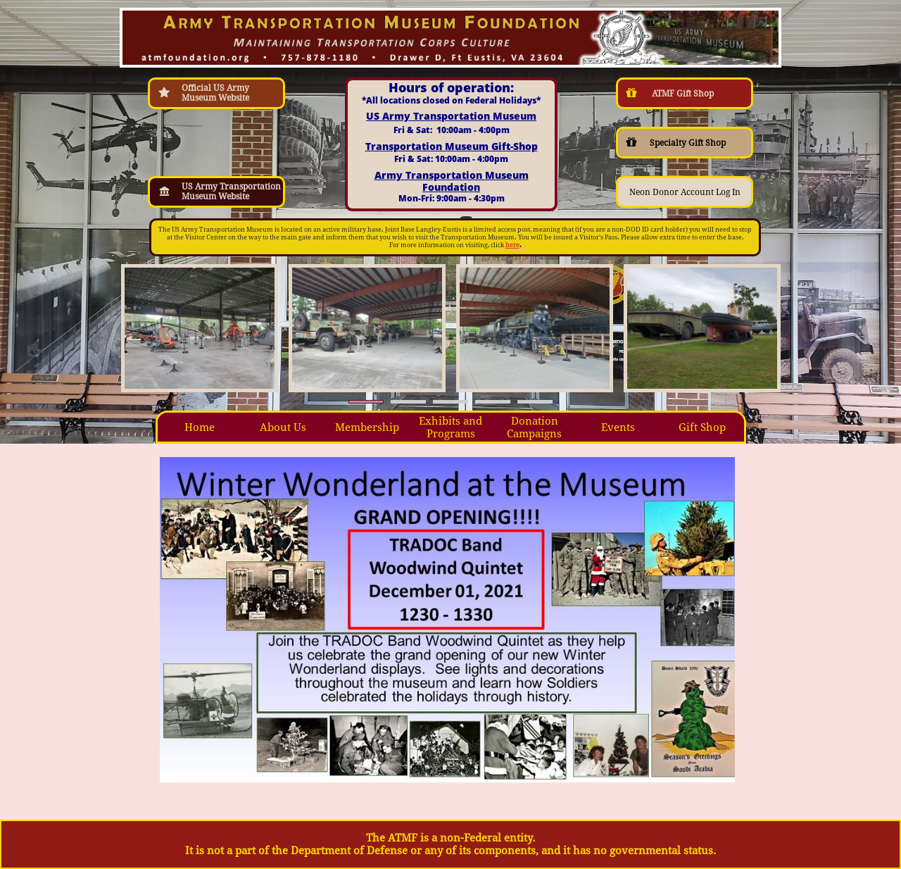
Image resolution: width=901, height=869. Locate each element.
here (512, 245)
